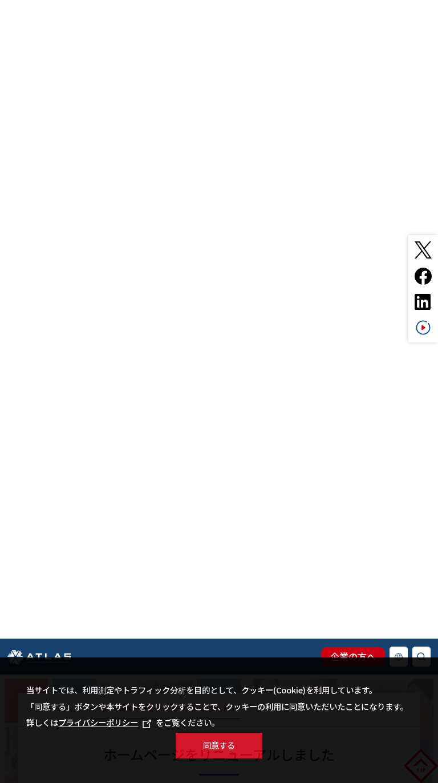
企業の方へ (353, 351)
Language (399, 352)
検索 (421, 352)
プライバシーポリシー (104, 722)
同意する (219, 745)
